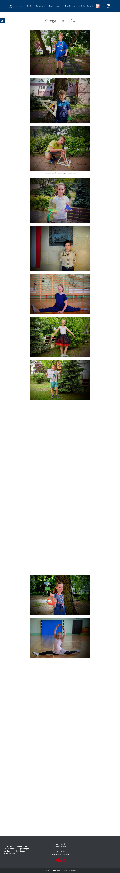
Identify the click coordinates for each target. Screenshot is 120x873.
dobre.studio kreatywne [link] (66, 870)
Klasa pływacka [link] (69, 6)
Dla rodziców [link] (41, 6)
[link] (2, 20)
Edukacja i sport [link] (55, 6)
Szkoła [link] (30, 6)
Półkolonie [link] (81, 6)
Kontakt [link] (90, 6)
